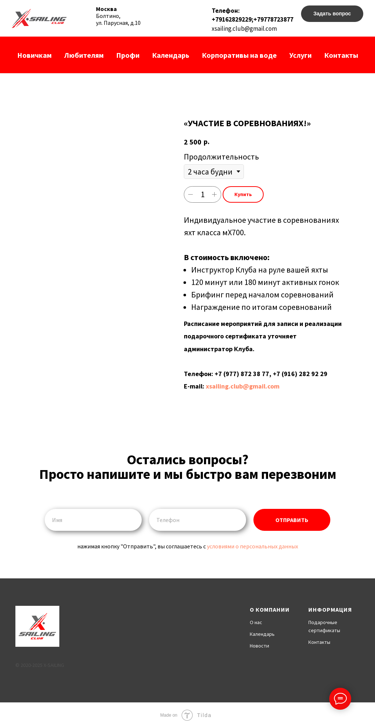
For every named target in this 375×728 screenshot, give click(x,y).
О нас (256, 622)
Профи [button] (128, 55)
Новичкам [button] (34, 55)
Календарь (170, 55)
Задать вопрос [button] (332, 13)
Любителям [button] (84, 55)
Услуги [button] (300, 55)
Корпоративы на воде (239, 55)
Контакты (341, 55)
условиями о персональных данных (252, 546)
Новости (259, 645)
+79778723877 (273, 19)
